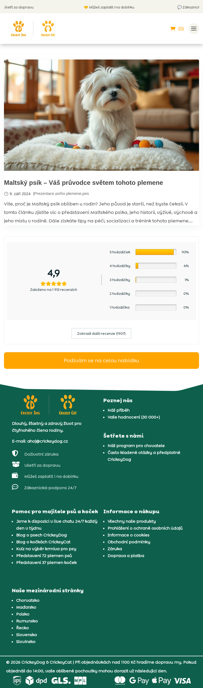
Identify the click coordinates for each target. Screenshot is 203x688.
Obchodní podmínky (129, 542)
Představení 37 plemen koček (46, 562)
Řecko (22, 628)
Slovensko (26, 634)
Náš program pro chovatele (136, 445)
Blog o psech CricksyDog (41, 535)
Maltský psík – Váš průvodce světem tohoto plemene (83, 182)
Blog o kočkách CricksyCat (43, 542)
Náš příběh (119, 410)
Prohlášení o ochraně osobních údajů (145, 528)
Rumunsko (27, 621)
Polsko (22, 614)
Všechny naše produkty (132, 521)
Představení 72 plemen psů (44, 555)
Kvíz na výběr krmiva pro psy (46, 549)
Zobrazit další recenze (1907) (101, 333)
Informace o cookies (128, 535)
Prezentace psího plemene (57, 193)
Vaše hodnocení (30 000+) (134, 417)
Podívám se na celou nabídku (101, 360)
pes (85, 193)
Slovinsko (25, 641)
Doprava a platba (126, 555)
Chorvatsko (27, 600)
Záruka (115, 549)
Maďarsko (26, 607)
